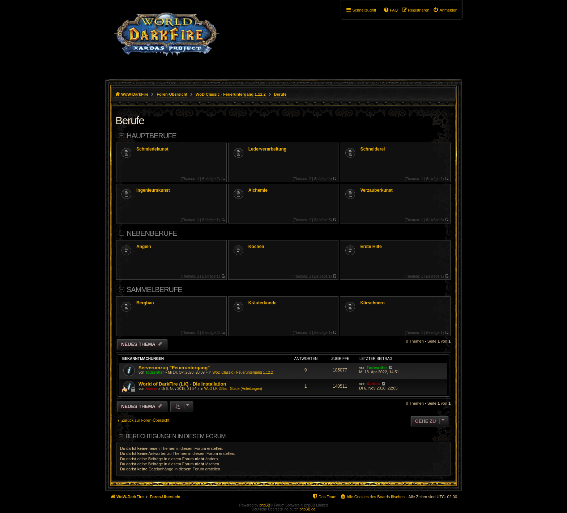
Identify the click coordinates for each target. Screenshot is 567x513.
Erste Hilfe (370, 246)
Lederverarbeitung (267, 149)
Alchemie (258, 190)
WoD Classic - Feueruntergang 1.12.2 (242, 372)
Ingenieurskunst (153, 190)
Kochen (256, 246)
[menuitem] (445, 10)
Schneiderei (372, 149)
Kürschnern (372, 302)
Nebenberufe (152, 233)
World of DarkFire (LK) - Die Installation (182, 384)
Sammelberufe (154, 290)
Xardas (151, 389)
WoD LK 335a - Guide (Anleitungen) (233, 389)
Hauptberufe (151, 136)
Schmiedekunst (152, 149)
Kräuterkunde (262, 302)
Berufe (129, 120)
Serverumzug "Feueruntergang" (174, 367)
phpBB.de (307, 509)
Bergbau (145, 302)
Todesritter (154, 372)
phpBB (264, 505)
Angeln (143, 246)
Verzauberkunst (376, 190)
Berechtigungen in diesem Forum (175, 436)
